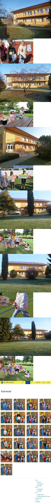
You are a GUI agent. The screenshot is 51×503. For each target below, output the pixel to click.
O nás (43, 382)
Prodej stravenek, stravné (43, 496)
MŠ (27, 382)
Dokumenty (38, 382)
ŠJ (31, 382)
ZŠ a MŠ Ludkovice (7, 382)
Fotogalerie (40, 483)
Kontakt (48, 382)
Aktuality (39, 485)
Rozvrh (39, 482)
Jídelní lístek (40, 494)
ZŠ (22, 382)
